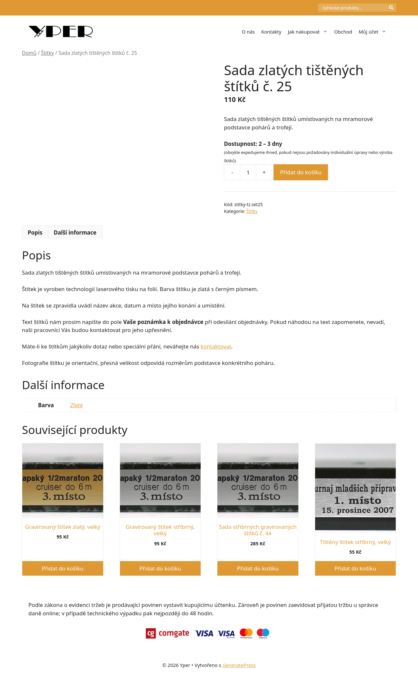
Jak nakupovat (309, 31)
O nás (248, 31)
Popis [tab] (35, 232)
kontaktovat (216, 346)
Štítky (47, 52)
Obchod (343, 31)
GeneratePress (239, 665)
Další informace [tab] (75, 232)
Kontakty (271, 31)
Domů (29, 52)
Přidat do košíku (301, 172)
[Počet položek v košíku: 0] (307, 7)
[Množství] (248, 172)
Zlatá (76, 405)
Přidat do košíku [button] (63, 568)
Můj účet (374, 31)
